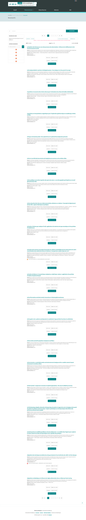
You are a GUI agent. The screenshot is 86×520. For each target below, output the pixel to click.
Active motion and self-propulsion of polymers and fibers (40, 340)
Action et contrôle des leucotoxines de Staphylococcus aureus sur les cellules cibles (46, 158)
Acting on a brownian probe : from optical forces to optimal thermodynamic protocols (47, 136)
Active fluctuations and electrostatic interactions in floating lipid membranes (45, 297)
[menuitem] (15, 10)
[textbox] (38, 31)
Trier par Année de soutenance (63, 38)
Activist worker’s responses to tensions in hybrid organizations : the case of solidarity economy (49, 385)
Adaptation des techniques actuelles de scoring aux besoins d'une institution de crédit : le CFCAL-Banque (52, 455)
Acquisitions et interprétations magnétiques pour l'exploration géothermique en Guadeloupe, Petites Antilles (51, 114)
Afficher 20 (73, 38)
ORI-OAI (50, 515)
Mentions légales (47, 512)
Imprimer (28, 38)
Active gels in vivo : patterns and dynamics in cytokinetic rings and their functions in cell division (50, 319)
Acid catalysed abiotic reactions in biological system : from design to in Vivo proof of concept (49, 70)
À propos (37, 512)
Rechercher (71, 31)
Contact (41, 512)
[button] (82, 502)
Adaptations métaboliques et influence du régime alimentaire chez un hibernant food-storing (49, 478)
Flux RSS (32, 38)
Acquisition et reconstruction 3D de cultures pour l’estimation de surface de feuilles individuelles (50, 92)
